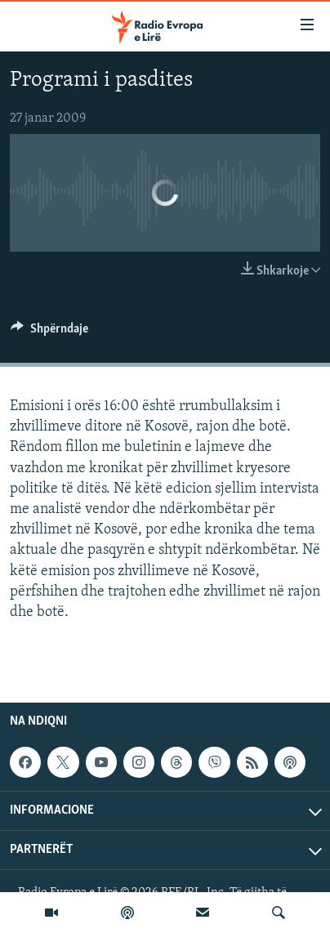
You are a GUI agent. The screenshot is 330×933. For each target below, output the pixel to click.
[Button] (49, 332)
